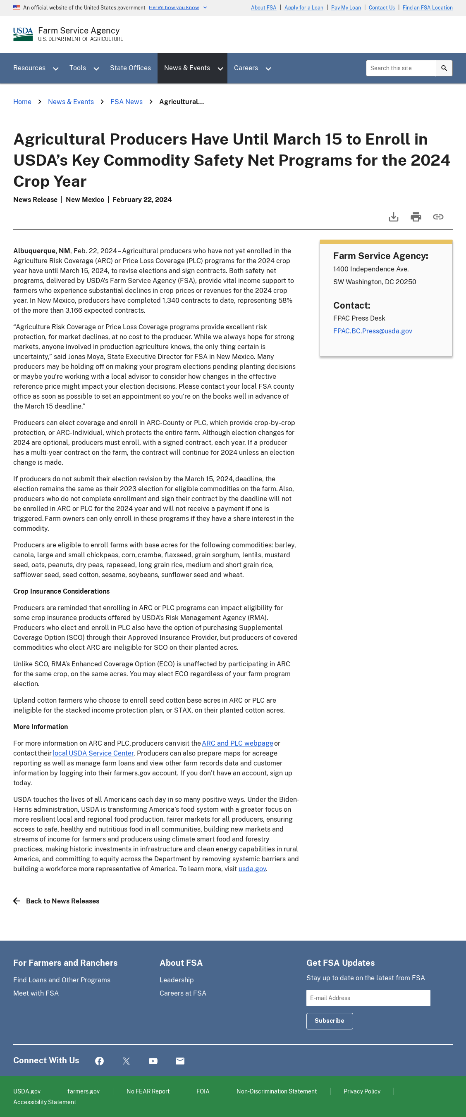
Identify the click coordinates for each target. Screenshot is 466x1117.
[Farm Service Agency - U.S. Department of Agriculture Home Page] (80, 34)
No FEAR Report (148, 1091)
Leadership (177, 980)
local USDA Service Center (93, 753)
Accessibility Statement (44, 1101)
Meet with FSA (36, 993)
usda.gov (252, 869)
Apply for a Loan (303, 8)
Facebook (99, 1061)
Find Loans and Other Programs (61, 980)
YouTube (153, 1061)
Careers (246, 68)
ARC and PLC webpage (237, 743)
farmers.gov (83, 1091)
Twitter (126, 1061)
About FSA (264, 8)
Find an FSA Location (428, 8)
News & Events (187, 68)
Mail (180, 1061)
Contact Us (382, 8)
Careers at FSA (183, 993)
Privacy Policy (362, 1091)
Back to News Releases (56, 901)
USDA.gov (27, 1091)
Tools (77, 68)
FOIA (203, 1091)
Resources (29, 68)
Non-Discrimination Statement (277, 1091)
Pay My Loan (346, 8)
